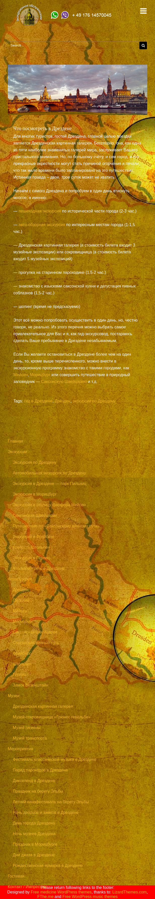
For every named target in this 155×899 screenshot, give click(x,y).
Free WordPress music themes (90, 896)
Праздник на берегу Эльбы (38, 791)
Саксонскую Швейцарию (64, 381)
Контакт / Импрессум (27, 887)
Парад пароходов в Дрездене (40, 770)
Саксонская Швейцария (35, 515)
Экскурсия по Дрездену (34, 462)
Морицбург (40, 375)
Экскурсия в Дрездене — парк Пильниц (50, 483)
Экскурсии (17, 452)
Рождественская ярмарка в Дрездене (48, 865)
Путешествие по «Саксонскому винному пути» (56, 526)
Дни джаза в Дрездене (34, 855)
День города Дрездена (34, 823)
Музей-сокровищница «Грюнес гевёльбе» (52, 717)
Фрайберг (22, 653)
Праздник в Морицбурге (35, 844)
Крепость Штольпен (31, 547)
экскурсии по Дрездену (94, 401)
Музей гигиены (27, 727)
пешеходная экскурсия (40, 211)
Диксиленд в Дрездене (34, 781)
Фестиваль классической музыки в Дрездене (54, 759)
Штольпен (22, 664)
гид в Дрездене (38, 401)
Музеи (14, 696)
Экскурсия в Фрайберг (33, 536)
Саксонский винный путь (36, 643)
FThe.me (45, 896)
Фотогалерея (20, 579)
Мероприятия (20, 749)
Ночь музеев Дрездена (34, 834)
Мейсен (20, 375)
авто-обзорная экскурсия (42, 225)
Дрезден (62, 401)
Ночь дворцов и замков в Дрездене (46, 812)
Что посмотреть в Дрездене (38, 568)
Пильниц (21, 600)
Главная (15, 441)
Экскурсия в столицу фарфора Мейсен (49, 505)
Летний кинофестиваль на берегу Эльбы (51, 802)
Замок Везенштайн (30, 685)
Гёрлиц (19, 674)
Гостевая (16, 876)
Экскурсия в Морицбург (35, 494)
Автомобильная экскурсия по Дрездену (49, 473)
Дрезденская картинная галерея (43, 706)
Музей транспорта (30, 738)
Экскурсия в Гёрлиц (31, 558)
